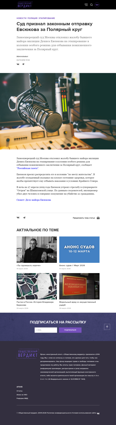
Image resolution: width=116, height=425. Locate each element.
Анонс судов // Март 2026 (72, 265)
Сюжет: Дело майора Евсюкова (34, 200)
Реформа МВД (22, 398)
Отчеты (20, 391)
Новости (21, 18)
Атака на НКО (22, 395)
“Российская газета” (27, 168)
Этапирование (47, 18)
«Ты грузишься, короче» (29, 265)
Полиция (32, 18)
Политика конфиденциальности (59, 413)
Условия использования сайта (84, 413)
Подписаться (70, 330)
